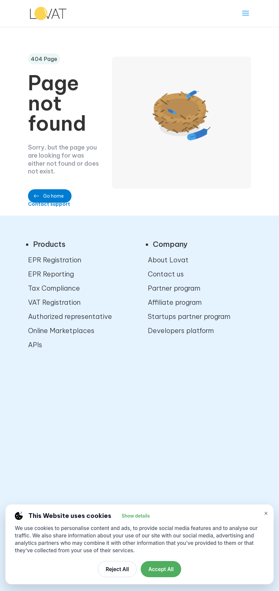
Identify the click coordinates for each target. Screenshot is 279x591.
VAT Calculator (52, 426)
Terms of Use (169, 426)
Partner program (174, 288)
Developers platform (181, 330)
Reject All (117, 569)
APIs (35, 344)
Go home (53, 196)
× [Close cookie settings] (266, 513)
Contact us (166, 274)
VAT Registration (54, 302)
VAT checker (48, 411)
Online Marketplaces (61, 330)
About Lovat (168, 260)
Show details (135, 516)
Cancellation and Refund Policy (198, 411)
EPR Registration (54, 260)
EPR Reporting (51, 274)
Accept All (161, 569)
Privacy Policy (170, 397)
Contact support (49, 204)
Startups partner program (189, 316)
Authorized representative (70, 316)
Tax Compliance (54, 288)
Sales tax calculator (60, 397)
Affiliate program (175, 302)
